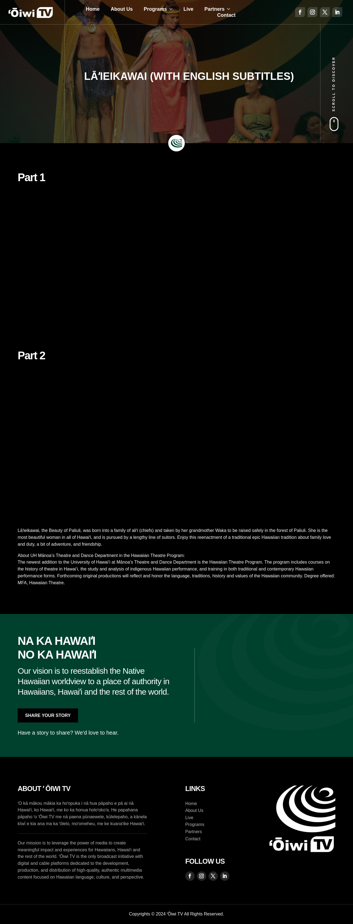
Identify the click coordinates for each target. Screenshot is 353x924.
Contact (226, 15)
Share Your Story (48, 715)
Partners (214, 9)
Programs (155, 9)
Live (188, 9)
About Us (122, 9)
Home (93, 9)
